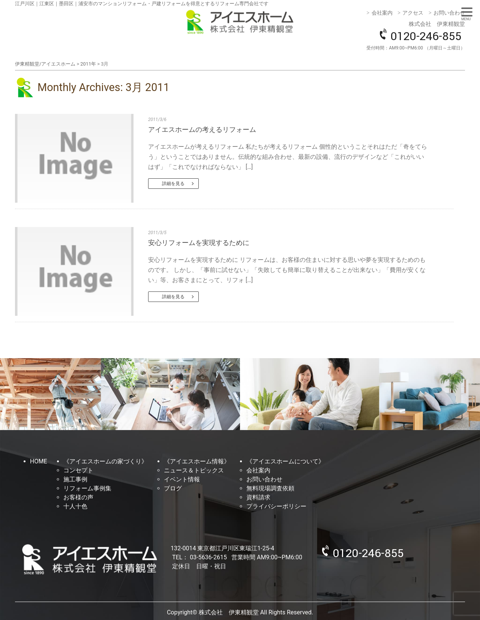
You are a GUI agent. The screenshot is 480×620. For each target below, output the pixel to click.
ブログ (173, 488)
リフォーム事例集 (87, 488)
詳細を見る (173, 183)
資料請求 (258, 497)
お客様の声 (78, 497)
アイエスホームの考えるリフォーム (202, 129)
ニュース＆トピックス (194, 470)
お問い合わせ (449, 13)
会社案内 (382, 13)
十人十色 (75, 506)
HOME (38, 461)
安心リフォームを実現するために (198, 243)
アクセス (412, 13)
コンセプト (78, 470)
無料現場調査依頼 (270, 488)
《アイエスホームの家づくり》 (105, 461)
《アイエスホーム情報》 (197, 461)
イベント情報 (182, 479)
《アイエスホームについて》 (285, 461)
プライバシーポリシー (276, 506)
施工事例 (75, 479)
